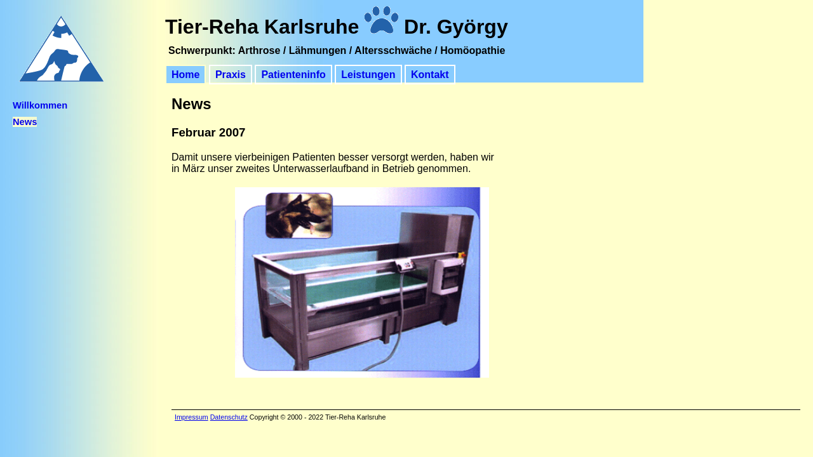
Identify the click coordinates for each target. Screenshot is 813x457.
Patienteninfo (293, 74)
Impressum (191, 417)
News (25, 122)
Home (185, 74)
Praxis (230, 74)
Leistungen (368, 74)
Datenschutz (229, 417)
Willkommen (40, 105)
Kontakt (430, 74)
